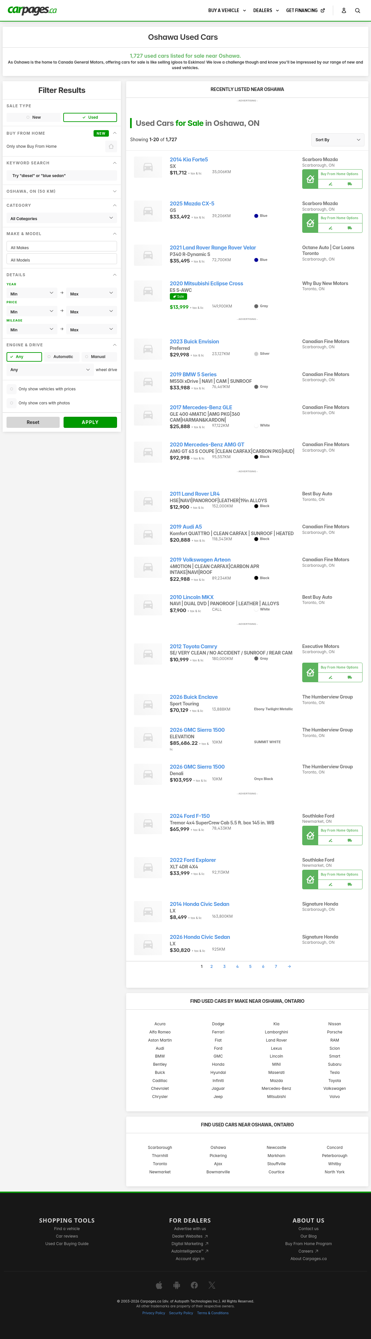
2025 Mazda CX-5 (192, 204)
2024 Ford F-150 (190, 816)
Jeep (218, 1096)
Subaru (334, 1064)
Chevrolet (160, 1088)
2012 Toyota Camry (193, 646)
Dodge (218, 1023)
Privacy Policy (153, 1313)
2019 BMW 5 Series (193, 374)
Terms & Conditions (213, 1313)
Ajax (218, 1163)
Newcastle (276, 1147)
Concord (335, 1147)
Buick (160, 1072)
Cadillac (159, 1080)
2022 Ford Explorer (193, 860)
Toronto (160, 1163)
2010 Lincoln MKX (192, 597)
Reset (33, 422)
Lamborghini (276, 1032)
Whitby (334, 1163)
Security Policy (181, 1313)
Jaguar (218, 1088)
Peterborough (335, 1155)
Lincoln (276, 1056)
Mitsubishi (276, 1096)
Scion (335, 1048)
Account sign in (190, 1258)
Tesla (334, 1072)
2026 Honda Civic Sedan (200, 937)
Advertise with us (190, 1228)
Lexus (276, 1048)
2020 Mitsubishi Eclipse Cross (206, 283)
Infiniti (218, 1080)
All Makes (61, 247)
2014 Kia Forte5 (189, 160)
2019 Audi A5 (186, 527)
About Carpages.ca (308, 1258)
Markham (276, 1155)
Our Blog (309, 1236)
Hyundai (218, 1072)
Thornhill (160, 1155)
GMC (218, 1056)
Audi (160, 1048)
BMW (160, 1056)
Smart (334, 1056)
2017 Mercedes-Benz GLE (201, 407)
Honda (218, 1064)
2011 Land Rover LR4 (195, 494)
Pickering (218, 1155)
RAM (334, 1040)
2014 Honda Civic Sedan (200, 904)
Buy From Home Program (308, 1243)
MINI (276, 1064)
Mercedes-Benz (276, 1088)
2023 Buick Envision (194, 342)
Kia (277, 1023)
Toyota (334, 1080)
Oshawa (218, 1147)
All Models (61, 260)
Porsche (334, 1032)
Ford (218, 1048)
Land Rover (276, 1040)
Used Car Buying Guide (67, 1243)
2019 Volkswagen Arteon (200, 560)
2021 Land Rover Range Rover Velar (213, 248)
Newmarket (160, 1171)
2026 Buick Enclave (194, 697)
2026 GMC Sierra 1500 (197, 730)
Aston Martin (160, 1040)
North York (335, 1171)
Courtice (276, 1171)
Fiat (218, 1040)
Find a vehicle (67, 1228)
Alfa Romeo (160, 1032)
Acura (160, 1023)
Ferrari (218, 1032)
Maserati (276, 1072)
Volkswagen (334, 1088)
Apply (90, 422)
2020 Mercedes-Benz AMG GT (207, 445)
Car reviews (67, 1236)
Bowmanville (218, 1171)
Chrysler (160, 1096)
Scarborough (160, 1147)
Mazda (276, 1080)
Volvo (335, 1096)
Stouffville (276, 1163)
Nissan (334, 1023)
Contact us (309, 1228)
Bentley (160, 1064)
